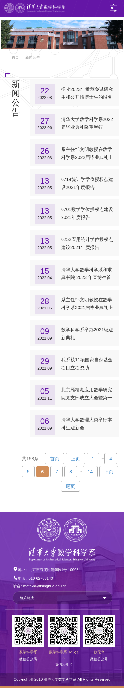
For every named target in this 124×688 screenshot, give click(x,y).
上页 (75, 458)
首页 (15, 57)
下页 (108, 471)
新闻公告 (32, 57)
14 (90, 471)
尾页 (70, 486)
